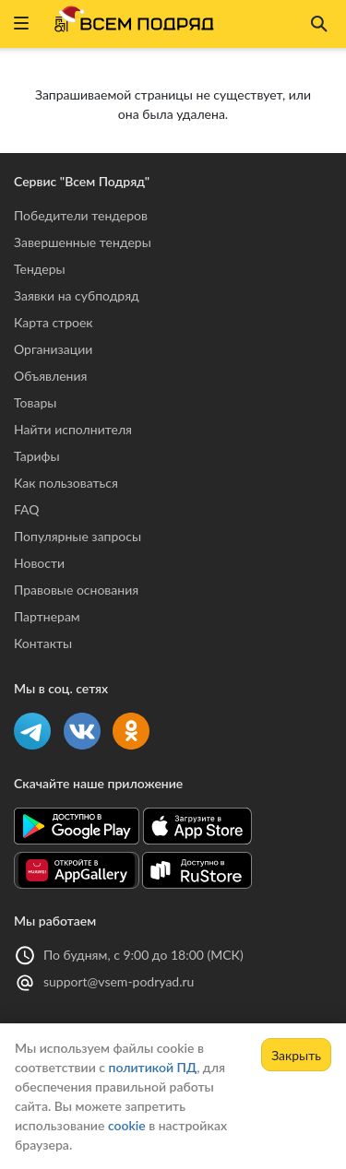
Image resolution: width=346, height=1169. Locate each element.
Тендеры (40, 269)
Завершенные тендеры (82, 242)
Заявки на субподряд (76, 295)
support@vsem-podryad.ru (118, 981)
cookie (127, 1125)
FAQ (27, 509)
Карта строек (53, 322)
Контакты (43, 643)
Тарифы (37, 456)
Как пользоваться (66, 482)
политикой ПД (152, 1067)
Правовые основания (76, 589)
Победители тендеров (81, 215)
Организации (53, 349)
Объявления (50, 376)
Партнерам (47, 616)
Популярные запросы (77, 536)
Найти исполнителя (73, 429)
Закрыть (296, 1055)
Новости (39, 563)
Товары (35, 402)
